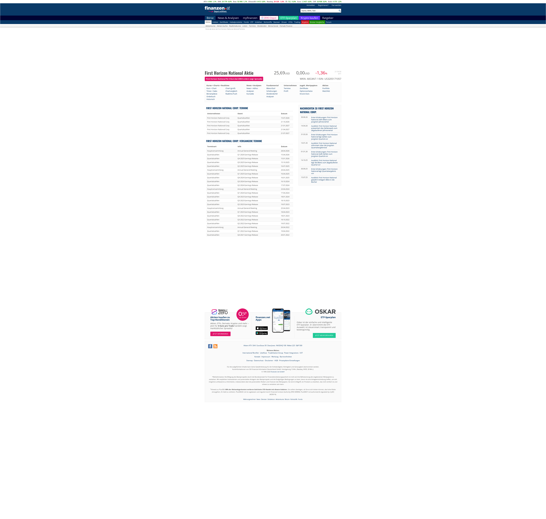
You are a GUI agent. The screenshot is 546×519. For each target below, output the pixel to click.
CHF (314, 2)
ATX (205, 2)
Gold (330, 2)
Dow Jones (271, 345)
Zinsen (284, 22)
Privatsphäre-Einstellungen (289, 360)
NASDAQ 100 (281, 345)
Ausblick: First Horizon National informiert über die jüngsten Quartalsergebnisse (324, 145)
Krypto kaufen (309, 18)
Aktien (208, 22)
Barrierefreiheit (286, 357)
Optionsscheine (306, 91)
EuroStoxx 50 (262, 345)
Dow (235, 2)
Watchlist (326, 91)
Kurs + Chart (211, 88)
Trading (297, 22)
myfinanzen (250, 18)
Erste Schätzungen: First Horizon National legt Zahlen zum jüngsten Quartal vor (324, 136)
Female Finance (286, 26)
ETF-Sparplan (289, 18)
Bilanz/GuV (270, 88)
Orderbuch (211, 96)
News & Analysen (228, 18)
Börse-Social (273, 26)
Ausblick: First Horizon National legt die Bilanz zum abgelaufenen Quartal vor (324, 162)
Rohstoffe (268, 22)
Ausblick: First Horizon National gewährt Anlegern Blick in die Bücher (324, 179)
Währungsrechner (249, 399)
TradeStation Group (276, 353)
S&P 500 (299, 345)
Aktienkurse (210, 26)
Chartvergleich (231, 91)
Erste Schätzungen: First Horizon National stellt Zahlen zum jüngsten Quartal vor (324, 154)
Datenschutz (259, 360)
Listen (244, 26)
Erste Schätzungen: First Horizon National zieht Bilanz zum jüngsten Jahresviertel (324, 119)
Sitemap (249, 360)
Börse (210, 18)
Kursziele (250, 94)
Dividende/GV (272, 94)
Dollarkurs (271, 399)
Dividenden (262, 26)
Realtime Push (231, 94)
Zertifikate (224, 22)
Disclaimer (269, 360)
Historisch (211, 99)
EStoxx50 (252, 2)
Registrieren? (323, 5)
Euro (299, 2)
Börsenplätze (212, 94)
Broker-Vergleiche (317, 22)
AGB (276, 360)
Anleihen (258, 22)
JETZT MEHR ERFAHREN (324, 335)
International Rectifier (251, 353)
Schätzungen (271, 91)
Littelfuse (263, 353)
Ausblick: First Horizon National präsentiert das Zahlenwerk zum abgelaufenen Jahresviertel (324, 128)
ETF (251, 22)
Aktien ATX (248, 345)
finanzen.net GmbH (277, 372)
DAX (219, 2)
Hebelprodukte (236, 22)
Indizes (215, 22)
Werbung (274, 357)
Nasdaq (270, 2)
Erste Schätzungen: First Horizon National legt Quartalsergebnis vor (324, 171)
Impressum (266, 357)
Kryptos (305, 22)
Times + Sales (212, 91)
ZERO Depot (270, 17)
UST (301, 353)
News (258, 399)
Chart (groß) (230, 88)
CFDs (290, 22)
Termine (252, 26)
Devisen (276, 22)
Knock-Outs (304, 94)
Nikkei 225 (291, 345)
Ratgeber (327, 18)
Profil (286, 91)
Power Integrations (291, 353)
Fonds (246, 22)
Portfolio (326, 88)
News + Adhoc (252, 88)
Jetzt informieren (220, 334)
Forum (328, 22)
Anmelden (311, 5)
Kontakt (257, 357)
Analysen (250, 91)
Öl (286, 2)
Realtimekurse (235, 26)
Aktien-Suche (222, 26)
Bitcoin (287, 399)
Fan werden (336, 5)
